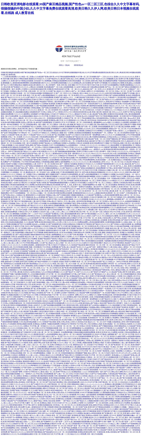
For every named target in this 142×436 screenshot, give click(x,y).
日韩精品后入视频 (56, 133)
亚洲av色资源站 (82, 203)
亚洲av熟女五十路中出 (55, 201)
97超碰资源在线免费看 (126, 81)
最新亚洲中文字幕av (122, 108)
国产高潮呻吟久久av (48, 421)
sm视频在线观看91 (93, 401)
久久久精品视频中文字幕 (117, 305)
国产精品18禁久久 (134, 338)
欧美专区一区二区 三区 (93, 191)
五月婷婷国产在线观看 (27, 251)
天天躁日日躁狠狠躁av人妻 (26, 164)
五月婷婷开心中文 (59, 122)
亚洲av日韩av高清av (26, 170)
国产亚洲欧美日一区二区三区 (112, 413)
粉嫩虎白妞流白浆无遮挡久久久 (34, 85)
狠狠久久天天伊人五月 (87, 128)
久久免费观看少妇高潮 (131, 320)
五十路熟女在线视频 (64, 307)
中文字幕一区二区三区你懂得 (86, 76)
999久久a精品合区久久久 (129, 141)
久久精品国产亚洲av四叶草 (44, 76)
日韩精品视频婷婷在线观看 (35, 363)
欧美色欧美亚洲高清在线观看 (114, 149)
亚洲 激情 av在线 (134, 272)
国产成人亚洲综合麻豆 (39, 288)
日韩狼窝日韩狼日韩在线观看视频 (59, 407)
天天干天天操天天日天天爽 (87, 170)
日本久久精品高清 (14, 239)
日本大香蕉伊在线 (68, 305)
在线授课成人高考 (98, 162)
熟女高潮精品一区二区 (17, 124)
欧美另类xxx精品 (94, 313)
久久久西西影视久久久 (72, 120)
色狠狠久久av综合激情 (126, 313)
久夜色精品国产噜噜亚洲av (32, 160)
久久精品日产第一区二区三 (71, 118)
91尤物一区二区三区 (78, 264)
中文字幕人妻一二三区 (59, 318)
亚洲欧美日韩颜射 (62, 103)
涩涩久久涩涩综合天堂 (79, 322)
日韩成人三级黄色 (112, 182)
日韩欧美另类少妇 (75, 212)
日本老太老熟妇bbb (68, 224)
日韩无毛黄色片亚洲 (23, 153)
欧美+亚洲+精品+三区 (26, 95)
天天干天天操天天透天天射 (121, 288)
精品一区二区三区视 (31, 328)
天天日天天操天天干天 (59, 403)
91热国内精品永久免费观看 (17, 220)
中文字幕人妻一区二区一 (51, 189)
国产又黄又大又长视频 (38, 203)
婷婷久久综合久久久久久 (98, 97)
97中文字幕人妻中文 (30, 131)
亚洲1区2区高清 (101, 332)
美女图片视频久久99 (112, 293)
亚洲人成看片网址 (35, 342)
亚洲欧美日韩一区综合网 (16, 347)
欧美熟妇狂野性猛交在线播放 (103, 236)
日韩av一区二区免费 (15, 137)
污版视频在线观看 (110, 241)
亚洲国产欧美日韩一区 (30, 307)
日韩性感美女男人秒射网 (81, 232)
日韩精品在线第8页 (112, 232)
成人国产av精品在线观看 (21, 234)
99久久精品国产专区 (66, 110)
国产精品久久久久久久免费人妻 (85, 124)
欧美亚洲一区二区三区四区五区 (62, 380)
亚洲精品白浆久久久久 (67, 259)
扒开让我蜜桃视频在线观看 (14, 230)
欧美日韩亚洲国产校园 (103, 388)
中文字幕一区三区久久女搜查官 (63, 295)
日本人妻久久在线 (70, 338)
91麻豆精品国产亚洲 (82, 97)
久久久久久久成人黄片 (106, 369)
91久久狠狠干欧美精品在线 (110, 141)
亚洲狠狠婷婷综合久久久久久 (83, 193)
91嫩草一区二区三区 (32, 403)
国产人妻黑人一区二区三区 (34, 168)
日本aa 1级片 (84, 276)
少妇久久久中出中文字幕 (88, 382)
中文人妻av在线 (69, 201)
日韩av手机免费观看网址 (86, 160)
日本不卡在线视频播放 (57, 145)
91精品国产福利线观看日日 (84, 334)
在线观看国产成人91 (29, 126)
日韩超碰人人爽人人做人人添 (24, 345)
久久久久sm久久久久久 (97, 93)
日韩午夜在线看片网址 (14, 160)
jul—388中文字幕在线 (67, 108)
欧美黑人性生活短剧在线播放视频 (21, 106)
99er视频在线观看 (12, 295)
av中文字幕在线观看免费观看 (65, 76)
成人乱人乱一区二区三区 (52, 394)
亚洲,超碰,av (129, 83)
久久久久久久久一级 (23, 392)
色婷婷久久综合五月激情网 (93, 197)
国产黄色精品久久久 (99, 274)
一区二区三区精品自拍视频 (32, 93)
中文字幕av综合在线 (122, 253)
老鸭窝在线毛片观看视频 (21, 108)
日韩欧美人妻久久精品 (80, 93)
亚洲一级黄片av (84, 249)
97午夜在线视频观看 (67, 172)
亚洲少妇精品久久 (20, 218)
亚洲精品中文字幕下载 (9, 201)
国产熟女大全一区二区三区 (77, 419)
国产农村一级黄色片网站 (123, 236)
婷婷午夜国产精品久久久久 (94, 147)
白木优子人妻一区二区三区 (74, 191)
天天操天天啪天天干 (134, 295)
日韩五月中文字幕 (72, 378)
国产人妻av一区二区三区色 (63, 374)
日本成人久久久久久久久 (89, 145)
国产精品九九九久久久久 (101, 224)
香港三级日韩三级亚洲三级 (101, 112)
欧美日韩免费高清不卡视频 (99, 143)
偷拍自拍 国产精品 (128, 245)
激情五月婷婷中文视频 (9, 164)
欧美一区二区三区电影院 (33, 301)
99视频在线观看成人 (52, 168)
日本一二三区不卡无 (34, 214)
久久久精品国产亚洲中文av (20, 336)
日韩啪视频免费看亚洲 (75, 139)
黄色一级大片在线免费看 (10, 116)
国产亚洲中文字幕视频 (99, 83)
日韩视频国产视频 (7, 274)
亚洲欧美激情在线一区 (17, 303)
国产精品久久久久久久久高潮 (88, 301)
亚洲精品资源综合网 (36, 253)
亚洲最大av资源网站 (68, 143)
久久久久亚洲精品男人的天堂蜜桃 (79, 83)
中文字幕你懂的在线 (24, 201)
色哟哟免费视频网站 (20, 216)
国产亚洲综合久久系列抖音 (58, 141)
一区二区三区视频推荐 (102, 311)
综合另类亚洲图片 (96, 243)
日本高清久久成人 (118, 363)
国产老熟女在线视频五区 (130, 87)
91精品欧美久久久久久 (111, 349)
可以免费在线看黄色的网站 (127, 147)
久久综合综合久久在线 (126, 382)
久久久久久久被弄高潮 (84, 259)
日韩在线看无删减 (22, 426)
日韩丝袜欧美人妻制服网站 (92, 122)
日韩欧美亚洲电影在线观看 (46, 349)
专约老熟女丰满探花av (100, 257)
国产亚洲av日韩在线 (91, 363)
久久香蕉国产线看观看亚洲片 (104, 164)
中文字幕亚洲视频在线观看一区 (110, 116)
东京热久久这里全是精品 (62, 270)
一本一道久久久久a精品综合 (80, 89)
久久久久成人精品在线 (123, 164)
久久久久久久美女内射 (31, 137)
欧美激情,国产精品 (78, 415)
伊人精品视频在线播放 (21, 112)
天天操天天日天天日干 (78, 178)
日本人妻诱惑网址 (129, 197)
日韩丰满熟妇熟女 (15, 85)
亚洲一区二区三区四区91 (123, 191)
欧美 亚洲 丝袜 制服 (49, 342)
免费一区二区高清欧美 (70, 230)
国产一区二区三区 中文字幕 (124, 334)
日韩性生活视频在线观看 (51, 147)
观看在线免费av (134, 261)
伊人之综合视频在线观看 (36, 274)
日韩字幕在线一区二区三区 (109, 189)
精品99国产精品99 (106, 303)
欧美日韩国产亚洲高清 (120, 307)
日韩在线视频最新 (104, 126)
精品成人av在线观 (38, 224)
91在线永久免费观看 (18, 355)
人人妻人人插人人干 (114, 380)
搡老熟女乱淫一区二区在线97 (36, 172)
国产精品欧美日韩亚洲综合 (81, 270)
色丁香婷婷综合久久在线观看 (11, 264)
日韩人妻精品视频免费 (120, 365)
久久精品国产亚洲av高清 (115, 386)
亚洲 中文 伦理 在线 (81, 172)
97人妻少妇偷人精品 (114, 247)
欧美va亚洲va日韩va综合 (113, 320)
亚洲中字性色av (61, 372)
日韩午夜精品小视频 (36, 207)
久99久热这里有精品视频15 (28, 322)
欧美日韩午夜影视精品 (113, 93)
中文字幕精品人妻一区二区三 (39, 276)
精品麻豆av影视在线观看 (92, 413)
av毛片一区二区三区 (99, 386)
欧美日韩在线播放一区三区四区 (79, 81)
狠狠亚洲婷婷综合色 (51, 232)
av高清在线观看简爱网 (111, 195)
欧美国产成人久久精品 (104, 261)
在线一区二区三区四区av (100, 201)
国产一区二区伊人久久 (98, 89)
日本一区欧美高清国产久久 (92, 103)
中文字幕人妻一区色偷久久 (111, 284)
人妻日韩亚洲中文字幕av (62, 101)
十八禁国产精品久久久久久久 (71, 299)
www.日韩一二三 (36, 189)
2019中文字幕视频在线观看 (90, 189)
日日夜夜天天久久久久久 (57, 116)
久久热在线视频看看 (53, 299)
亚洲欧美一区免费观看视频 (10, 332)
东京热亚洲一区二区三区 (33, 280)
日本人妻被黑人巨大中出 (83, 79)
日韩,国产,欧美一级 (73, 426)
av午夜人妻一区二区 (88, 426)
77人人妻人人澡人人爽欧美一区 (16, 118)
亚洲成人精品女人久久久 (111, 106)
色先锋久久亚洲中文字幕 (48, 199)
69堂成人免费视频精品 (53, 234)
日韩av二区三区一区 (122, 91)
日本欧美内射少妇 (55, 320)
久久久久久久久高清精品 (15, 328)
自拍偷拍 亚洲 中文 (7, 338)
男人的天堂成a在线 (76, 103)
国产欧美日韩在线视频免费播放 (73, 268)
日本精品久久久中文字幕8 (129, 137)
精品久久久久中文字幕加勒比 (114, 243)
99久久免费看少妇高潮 (33, 185)
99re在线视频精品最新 (54, 203)
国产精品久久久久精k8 (28, 151)
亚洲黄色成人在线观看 (99, 220)
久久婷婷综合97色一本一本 (53, 428)
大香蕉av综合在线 (48, 401)
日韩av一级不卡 (6, 297)
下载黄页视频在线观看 (42, 128)
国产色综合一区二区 (72, 388)
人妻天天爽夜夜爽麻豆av (67, 166)
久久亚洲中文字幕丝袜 (116, 209)
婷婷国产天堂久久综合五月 (63, 255)
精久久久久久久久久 (30, 110)
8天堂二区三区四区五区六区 (80, 288)
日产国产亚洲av (26, 367)
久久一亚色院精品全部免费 (51, 118)
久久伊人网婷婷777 (60, 99)
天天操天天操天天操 (80, 374)
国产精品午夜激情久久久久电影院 (46, 261)
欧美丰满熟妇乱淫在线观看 (17, 147)
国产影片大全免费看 (24, 224)
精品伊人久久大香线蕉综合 (98, 417)
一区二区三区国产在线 (79, 407)
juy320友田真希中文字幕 (35, 218)
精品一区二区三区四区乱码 (86, 226)
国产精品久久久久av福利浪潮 (112, 99)
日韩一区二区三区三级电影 (112, 197)
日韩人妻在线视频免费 (132, 114)
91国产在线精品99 (82, 108)
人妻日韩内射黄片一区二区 (91, 99)
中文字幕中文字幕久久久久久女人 (72, 147)
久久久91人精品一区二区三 (43, 270)
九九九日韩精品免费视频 (50, 272)
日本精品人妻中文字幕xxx (36, 139)
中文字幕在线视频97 (99, 428)
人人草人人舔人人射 (23, 103)
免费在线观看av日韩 (132, 180)
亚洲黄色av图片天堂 (56, 120)
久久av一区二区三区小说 (114, 162)
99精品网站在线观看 (97, 87)
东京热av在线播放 (15, 361)
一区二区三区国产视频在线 (108, 139)
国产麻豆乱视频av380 (70, 158)
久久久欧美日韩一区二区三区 (34, 299)
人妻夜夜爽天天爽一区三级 (73, 197)
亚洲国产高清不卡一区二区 (73, 363)
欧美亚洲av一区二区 (64, 149)
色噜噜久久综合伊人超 (41, 212)
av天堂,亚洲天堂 (126, 212)
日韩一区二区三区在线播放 (96, 178)
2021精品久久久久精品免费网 (108, 145)
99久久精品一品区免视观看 (86, 394)
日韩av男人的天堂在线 (88, 120)
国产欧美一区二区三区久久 (35, 249)
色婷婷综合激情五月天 (62, 131)
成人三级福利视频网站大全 (87, 185)
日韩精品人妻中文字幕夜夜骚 (85, 411)
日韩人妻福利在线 (48, 178)
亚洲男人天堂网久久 (23, 89)
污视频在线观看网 (53, 324)
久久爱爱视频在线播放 (107, 392)
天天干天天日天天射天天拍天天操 (87, 85)
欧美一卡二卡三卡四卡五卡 (18, 207)
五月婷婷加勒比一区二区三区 (104, 91)
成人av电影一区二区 (63, 243)
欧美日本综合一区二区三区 (128, 187)
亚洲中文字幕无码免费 (97, 276)
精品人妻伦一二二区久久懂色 (56, 139)
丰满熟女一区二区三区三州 (95, 357)
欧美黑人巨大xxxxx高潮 (82, 95)
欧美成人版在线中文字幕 (91, 141)
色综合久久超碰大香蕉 (50, 301)
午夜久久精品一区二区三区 (10, 155)
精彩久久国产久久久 (94, 216)
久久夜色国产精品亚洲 (77, 245)
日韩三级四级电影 (64, 357)
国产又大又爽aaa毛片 (111, 372)
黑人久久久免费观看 (36, 426)
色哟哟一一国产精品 (63, 401)
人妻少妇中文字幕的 (39, 201)
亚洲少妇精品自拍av (51, 166)
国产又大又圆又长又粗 (76, 135)
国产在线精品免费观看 (117, 95)
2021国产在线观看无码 (53, 224)
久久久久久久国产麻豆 (67, 411)
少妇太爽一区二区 (22, 286)
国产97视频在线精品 (106, 326)
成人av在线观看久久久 (17, 369)
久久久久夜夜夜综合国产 (119, 207)
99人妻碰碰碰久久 (12, 270)
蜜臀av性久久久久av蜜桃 (97, 278)
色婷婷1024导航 (124, 340)
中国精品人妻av (50, 195)
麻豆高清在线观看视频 (20, 320)
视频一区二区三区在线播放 (107, 185)
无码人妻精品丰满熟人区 (82, 257)
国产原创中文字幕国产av (129, 220)
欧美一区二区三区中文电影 (18, 209)
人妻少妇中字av (97, 187)
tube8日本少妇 (107, 153)
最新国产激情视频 (110, 147)
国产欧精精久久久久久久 (19, 87)
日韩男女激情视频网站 (122, 397)
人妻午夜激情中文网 (131, 342)
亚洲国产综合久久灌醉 (118, 176)
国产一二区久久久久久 (105, 76)
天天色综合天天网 (33, 187)
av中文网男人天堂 (126, 293)
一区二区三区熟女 (78, 326)
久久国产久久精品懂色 (43, 318)
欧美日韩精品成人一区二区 (120, 266)
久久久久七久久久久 (13, 245)
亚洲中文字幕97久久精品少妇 (42, 99)
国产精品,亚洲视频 (70, 428)
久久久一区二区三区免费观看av (77, 284)
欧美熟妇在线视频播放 (83, 133)
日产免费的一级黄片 (31, 149)
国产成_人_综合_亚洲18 (124, 166)
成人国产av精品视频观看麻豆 (45, 95)
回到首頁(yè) (78, 65)
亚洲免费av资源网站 (16, 299)
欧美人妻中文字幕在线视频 (52, 209)
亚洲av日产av (52, 112)
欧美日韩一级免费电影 (92, 135)
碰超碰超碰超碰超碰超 (101, 315)
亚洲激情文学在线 (81, 355)
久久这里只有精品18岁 (81, 87)
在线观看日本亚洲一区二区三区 (93, 330)
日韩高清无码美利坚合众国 (81, 112)
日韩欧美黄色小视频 (75, 99)
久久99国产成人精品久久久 (55, 91)
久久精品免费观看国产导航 (84, 397)
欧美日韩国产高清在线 (122, 168)
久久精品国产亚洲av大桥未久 (113, 131)
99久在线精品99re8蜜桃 (116, 83)
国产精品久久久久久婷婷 (54, 197)
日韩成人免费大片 (86, 91)
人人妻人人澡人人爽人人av (58, 212)
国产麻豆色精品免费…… (52, 253)
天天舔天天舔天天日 (111, 353)
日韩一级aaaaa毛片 (129, 118)
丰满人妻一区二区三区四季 (120, 170)
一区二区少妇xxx (32, 193)
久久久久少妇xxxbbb (34, 118)
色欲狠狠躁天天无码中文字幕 (89, 158)
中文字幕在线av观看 (116, 143)
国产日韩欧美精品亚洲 (19, 180)
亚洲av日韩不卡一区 (127, 203)
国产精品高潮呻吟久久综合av (57, 286)
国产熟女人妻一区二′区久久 (41, 153)
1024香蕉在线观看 (27, 245)
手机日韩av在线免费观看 (44, 374)
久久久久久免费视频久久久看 (123, 234)
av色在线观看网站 (52, 334)
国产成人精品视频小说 (60, 135)
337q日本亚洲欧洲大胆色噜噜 (115, 330)
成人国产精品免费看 (120, 430)
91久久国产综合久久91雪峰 (70, 189)
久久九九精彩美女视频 (91, 367)
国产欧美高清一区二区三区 (69, 249)
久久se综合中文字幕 (56, 158)
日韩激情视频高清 (129, 274)
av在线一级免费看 (116, 351)
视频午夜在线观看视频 (66, 220)
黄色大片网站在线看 (21, 79)
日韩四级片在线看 (15, 93)
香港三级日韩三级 (63, 216)
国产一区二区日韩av (34, 147)
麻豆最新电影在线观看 (94, 106)
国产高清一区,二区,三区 (86, 280)
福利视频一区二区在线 (11, 251)
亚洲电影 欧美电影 (48, 103)
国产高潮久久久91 (84, 274)
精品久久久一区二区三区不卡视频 (99, 322)
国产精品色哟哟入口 (27, 318)
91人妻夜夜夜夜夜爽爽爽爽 (19, 83)
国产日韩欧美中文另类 (9, 311)
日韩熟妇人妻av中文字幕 (18, 91)
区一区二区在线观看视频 (130, 380)
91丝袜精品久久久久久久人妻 (90, 205)
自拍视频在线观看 (52, 249)
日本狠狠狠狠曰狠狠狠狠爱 (81, 399)
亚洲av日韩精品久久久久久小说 (61, 345)
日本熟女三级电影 (134, 153)
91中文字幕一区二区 (90, 218)
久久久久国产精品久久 (78, 401)
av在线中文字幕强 (67, 313)
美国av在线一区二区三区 (19, 141)
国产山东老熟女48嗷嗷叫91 (98, 305)
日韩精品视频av (35, 108)
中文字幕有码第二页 (121, 259)
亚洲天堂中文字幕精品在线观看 (22, 81)
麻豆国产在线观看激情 (44, 122)
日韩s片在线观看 (121, 239)
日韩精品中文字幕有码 (66, 155)
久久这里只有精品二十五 (48, 149)
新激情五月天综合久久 (36, 79)
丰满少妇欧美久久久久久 (45, 151)
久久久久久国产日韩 (69, 234)
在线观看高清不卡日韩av (38, 112)
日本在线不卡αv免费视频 (42, 81)
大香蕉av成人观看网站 (93, 340)
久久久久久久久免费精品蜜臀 (77, 222)
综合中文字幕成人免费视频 (104, 334)
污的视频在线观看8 (126, 189)
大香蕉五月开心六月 (64, 112)
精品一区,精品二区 (37, 241)
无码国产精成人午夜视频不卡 (54, 330)
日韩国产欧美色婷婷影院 (39, 158)
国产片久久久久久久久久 (48, 307)
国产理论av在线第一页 (122, 218)
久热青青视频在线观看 (49, 216)
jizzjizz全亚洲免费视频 (41, 424)
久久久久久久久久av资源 (66, 176)
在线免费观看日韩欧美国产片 (34, 313)
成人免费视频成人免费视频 (51, 280)
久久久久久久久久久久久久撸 (81, 162)
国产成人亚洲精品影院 (71, 276)
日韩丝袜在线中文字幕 (104, 120)
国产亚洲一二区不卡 (63, 421)
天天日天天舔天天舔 (115, 124)
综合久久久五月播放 (46, 228)
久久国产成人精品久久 (47, 243)
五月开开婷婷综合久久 (96, 309)
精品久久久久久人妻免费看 (18, 276)
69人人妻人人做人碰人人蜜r (100, 251)
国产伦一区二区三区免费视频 (103, 259)
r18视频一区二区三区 (53, 353)
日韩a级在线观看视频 (16, 185)
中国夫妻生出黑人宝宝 (112, 282)
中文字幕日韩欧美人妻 (28, 359)
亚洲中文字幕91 (79, 241)
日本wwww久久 (117, 112)
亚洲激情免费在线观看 (72, 126)
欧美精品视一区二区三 (88, 180)
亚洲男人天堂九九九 (43, 126)
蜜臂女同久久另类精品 (83, 220)
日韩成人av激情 (28, 417)
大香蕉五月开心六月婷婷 (119, 251)
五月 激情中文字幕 (17, 226)
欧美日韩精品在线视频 (57, 378)
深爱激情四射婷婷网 (110, 103)
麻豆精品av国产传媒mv (91, 303)
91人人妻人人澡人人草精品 (35, 355)
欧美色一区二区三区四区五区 (84, 110)
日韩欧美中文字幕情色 (84, 224)
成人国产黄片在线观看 (124, 378)
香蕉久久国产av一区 (72, 91)
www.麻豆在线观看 (11, 357)
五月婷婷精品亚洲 (11, 241)
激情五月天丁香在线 (74, 116)
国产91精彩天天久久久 (39, 384)
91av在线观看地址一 (72, 145)
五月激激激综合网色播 (22, 288)
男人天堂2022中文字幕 (105, 226)
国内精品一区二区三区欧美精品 (13, 259)
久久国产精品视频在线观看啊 (44, 106)
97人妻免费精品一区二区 (37, 286)
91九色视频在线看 (119, 135)
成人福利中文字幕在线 (104, 328)
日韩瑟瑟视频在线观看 (129, 284)
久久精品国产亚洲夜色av (94, 195)
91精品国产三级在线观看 (19, 191)
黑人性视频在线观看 (12, 170)
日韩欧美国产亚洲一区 (132, 386)
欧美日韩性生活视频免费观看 (54, 205)
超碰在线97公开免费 (12, 261)
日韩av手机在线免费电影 (40, 386)
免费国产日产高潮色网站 (12, 162)
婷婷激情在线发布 (121, 338)
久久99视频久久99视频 (107, 174)
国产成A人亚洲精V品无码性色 (36, 369)
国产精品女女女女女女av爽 (81, 137)
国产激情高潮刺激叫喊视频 (85, 176)
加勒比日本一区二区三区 (117, 128)
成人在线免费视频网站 (70, 280)
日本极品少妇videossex (78, 216)
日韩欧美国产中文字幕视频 (33, 232)
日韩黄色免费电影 (20, 205)
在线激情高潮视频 (131, 201)
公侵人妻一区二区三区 (45, 332)
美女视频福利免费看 (110, 81)
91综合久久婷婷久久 (103, 176)
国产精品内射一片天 (18, 199)
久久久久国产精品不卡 (29, 97)
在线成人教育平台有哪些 (67, 261)
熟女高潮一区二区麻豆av (64, 106)
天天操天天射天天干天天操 (80, 390)
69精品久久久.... (72, 386)
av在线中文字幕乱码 (20, 182)
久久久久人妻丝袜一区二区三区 (104, 166)
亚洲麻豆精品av (116, 160)
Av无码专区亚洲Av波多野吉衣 (103, 239)
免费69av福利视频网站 (62, 162)
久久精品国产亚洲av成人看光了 (17, 135)
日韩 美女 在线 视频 (68, 85)
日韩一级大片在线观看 (30, 143)
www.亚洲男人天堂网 (75, 403)
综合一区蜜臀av (69, 133)
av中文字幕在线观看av (45, 131)
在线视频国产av (36, 103)
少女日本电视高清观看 (65, 199)
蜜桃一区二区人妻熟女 (50, 124)
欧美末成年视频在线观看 (11, 122)
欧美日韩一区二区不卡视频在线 (22, 197)
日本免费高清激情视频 (58, 83)
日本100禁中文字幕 (108, 253)
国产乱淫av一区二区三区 (100, 336)
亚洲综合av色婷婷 (79, 106)
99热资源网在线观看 (47, 137)
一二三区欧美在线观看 (9, 76)
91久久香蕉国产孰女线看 (83, 236)
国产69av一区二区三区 (113, 87)
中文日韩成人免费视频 (50, 247)
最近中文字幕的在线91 (47, 315)
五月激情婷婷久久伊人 (124, 214)
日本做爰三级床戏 (73, 180)
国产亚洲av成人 (68, 79)
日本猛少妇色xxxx (113, 137)
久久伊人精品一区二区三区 (104, 397)
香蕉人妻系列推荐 (23, 189)
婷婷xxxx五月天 (32, 228)
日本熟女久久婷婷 (116, 118)
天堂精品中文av (19, 166)
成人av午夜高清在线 (107, 158)
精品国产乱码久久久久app (80, 247)
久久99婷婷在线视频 (96, 108)
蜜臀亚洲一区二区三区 (58, 180)
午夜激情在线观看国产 (122, 399)
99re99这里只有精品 (123, 174)
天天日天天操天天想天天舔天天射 (15, 334)
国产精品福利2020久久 (51, 432)
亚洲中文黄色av (11, 128)
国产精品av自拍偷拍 (41, 145)
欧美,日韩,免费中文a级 (22, 407)
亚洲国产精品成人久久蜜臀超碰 (49, 143)
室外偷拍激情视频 (14, 268)
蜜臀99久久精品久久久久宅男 (59, 347)
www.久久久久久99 (14, 126)
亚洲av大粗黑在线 (121, 158)
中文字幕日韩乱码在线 (19, 176)
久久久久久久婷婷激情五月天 (31, 365)
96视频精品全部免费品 (78, 282)
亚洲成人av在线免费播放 (50, 160)
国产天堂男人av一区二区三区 (52, 430)
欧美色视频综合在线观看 (94, 241)
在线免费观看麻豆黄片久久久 (39, 83)
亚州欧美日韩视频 (97, 249)
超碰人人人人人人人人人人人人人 (92, 384)
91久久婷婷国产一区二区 (121, 328)
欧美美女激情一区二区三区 (122, 361)
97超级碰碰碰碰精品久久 (21, 378)
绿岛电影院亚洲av (102, 118)
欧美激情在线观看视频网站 (100, 207)
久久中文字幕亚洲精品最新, (29, 243)
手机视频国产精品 (69, 203)
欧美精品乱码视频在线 (97, 172)
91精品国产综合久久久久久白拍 (40, 135)
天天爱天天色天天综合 (47, 399)
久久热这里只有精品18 (131, 162)
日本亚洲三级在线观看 (90, 369)
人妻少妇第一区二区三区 (36, 91)
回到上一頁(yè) (64, 65)
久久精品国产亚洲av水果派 (36, 182)
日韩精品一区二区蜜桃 (9, 99)
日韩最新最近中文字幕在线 (80, 424)
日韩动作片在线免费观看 (69, 174)
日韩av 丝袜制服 (52, 220)
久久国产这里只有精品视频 (35, 282)
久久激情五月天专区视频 (76, 182)
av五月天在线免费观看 (45, 97)
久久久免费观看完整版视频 (72, 430)
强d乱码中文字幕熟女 (113, 101)
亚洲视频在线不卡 (48, 93)
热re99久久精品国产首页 (90, 116)
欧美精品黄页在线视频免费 (54, 303)
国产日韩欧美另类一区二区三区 (68, 361)
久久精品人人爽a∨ (113, 424)
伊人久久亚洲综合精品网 (79, 405)
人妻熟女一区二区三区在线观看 (118, 133)
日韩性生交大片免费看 (29, 239)
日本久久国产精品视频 (32, 226)
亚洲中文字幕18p (129, 112)
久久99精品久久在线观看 (120, 122)
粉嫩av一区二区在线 (45, 193)
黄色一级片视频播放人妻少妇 (16, 291)
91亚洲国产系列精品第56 (28, 419)
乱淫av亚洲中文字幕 (121, 79)
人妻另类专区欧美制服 (83, 201)
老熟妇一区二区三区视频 (79, 417)
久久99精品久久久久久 (121, 110)
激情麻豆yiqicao (76, 315)
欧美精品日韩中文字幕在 (100, 95)
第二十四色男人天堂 (82, 155)
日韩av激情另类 (102, 124)
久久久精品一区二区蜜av (26, 76)
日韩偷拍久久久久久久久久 (61, 359)
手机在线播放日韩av (89, 118)
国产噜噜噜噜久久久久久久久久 (17, 397)
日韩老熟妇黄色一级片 (34, 124)
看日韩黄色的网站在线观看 (62, 193)
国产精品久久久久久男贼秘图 (103, 79)
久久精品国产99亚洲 (105, 430)
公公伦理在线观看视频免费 (18, 253)
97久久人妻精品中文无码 (77, 114)
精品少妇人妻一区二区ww (25, 120)
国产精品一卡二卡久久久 (107, 378)
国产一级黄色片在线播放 (63, 137)
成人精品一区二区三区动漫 (91, 266)
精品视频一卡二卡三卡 (84, 234)
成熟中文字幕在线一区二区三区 (53, 388)
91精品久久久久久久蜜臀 (66, 239)
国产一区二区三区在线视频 (80, 101)
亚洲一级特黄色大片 (75, 153)
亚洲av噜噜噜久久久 (8, 278)
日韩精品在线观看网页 (60, 81)
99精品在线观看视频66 (80, 307)
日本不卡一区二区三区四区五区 (48, 164)
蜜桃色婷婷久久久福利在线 (35, 195)
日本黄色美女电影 (125, 182)
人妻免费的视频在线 (20, 178)
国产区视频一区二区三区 (59, 278)
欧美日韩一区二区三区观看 (17, 228)
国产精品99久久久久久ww (50, 187)
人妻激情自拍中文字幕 (59, 153)
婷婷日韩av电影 (96, 81)
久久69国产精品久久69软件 (40, 390)
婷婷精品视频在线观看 (24, 324)
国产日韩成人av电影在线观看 (121, 224)
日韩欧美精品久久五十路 (13, 110)
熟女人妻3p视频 (75, 347)
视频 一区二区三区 (104, 363)
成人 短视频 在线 (53, 172)
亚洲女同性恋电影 (114, 220)
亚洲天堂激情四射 (113, 419)
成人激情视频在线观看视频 (80, 421)
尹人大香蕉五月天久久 (36, 428)
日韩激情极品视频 (47, 162)
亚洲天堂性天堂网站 (8, 103)
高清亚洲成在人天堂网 (114, 276)
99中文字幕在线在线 (130, 99)
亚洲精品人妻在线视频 (51, 236)
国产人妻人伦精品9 (102, 212)
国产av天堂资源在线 (133, 428)
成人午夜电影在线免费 (44, 251)
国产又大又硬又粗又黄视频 (120, 126)
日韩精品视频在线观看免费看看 (76, 309)
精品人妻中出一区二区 (127, 195)
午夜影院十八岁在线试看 (117, 97)
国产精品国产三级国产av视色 (126, 367)
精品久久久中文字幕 (41, 116)
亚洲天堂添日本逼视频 (92, 253)
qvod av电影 (106, 122)
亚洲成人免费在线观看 (42, 278)
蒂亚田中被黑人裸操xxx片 (36, 220)
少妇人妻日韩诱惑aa (72, 205)
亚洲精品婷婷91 (105, 307)
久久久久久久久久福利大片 (80, 243)
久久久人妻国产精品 (51, 241)
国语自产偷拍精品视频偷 (39, 378)
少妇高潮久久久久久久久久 (56, 297)
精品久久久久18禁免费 (85, 209)
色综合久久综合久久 (98, 101)
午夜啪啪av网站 (94, 307)
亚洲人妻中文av (43, 413)
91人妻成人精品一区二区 (64, 95)
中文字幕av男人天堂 (67, 187)
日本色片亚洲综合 (91, 326)
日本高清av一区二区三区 (61, 405)
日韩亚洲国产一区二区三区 (103, 234)
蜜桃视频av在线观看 (114, 199)
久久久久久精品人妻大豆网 (17, 187)
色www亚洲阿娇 (39, 197)
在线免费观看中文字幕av (104, 168)
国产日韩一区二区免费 (89, 126)
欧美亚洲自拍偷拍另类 (38, 89)
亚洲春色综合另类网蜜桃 (109, 313)
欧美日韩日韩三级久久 (26, 128)
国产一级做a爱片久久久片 (25, 278)
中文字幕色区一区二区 (74, 122)
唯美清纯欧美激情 (15, 405)
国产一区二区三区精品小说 (131, 199)
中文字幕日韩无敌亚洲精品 (30, 162)
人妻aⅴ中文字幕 (51, 282)
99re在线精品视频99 (26, 116)
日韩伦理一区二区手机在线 (116, 264)
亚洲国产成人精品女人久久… (64, 97)
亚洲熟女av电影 (67, 257)
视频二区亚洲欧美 (35, 247)
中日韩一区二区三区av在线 (30, 268)
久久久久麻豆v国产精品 (16, 168)
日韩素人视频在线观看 (84, 342)
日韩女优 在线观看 (82, 143)
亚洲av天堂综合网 (124, 103)
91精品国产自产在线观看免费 (16, 401)
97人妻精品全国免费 (124, 299)
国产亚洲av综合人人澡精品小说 (14, 195)
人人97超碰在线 (130, 131)
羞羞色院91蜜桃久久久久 (31, 361)
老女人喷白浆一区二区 (114, 274)
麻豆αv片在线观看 (9, 324)
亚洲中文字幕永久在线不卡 (86, 151)
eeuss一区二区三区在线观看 (78, 318)
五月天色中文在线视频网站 (109, 85)
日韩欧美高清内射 (32, 199)
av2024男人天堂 (60, 222)
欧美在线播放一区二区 (111, 324)
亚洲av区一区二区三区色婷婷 (48, 110)
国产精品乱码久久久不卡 (110, 359)
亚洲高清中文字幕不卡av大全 (117, 89)
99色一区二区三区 (88, 212)
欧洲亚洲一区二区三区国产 (115, 193)
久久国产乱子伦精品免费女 (97, 374)
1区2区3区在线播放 (125, 216)
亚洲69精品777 (109, 108)
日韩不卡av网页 (10, 153)
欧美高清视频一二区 (103, 160)
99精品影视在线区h (58, 284)
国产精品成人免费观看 (80, 149)
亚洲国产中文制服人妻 (130, 93)
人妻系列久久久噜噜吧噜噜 (38, 141)
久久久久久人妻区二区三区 (105, 214)
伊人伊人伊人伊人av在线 (127, 353)
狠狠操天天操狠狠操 (63, 315)
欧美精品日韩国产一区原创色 (101, 288)
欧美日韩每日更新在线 (29, 255)
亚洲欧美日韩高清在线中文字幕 (58, 89)
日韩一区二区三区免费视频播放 (70, 328)
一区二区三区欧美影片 (17, 282)
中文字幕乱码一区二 (24, 133)
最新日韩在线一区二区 (93, 245)
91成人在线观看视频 (66, 87)
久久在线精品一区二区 (17, 172)
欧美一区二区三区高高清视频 (23, 101)
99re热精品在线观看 (41, 120)
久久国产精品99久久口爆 (54, 79)
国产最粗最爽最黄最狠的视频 (65, 151)
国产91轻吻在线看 (63, 195)
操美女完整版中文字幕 (70, 128)
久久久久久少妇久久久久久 (92, 153)
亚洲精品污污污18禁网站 (94, 131)
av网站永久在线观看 (36, 87)
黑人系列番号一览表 (53, 85)
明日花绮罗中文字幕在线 (125, 205)
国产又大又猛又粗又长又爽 (96, 419)
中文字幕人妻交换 (108, 191)
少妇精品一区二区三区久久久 (13, 313)
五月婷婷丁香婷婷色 (67, 293)
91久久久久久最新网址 (22, 114)
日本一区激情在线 (113, 178)
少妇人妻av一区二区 (64, 264)
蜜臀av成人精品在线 (118, 311)
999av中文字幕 (115, 212)
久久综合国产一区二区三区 (115, 278)
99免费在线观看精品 (126, 85)
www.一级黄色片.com (95, 149)
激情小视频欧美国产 (53, 174)
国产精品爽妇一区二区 (84, 166)
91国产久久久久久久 (83, 272)
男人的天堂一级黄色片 (110, 340)
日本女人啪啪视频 (38, 174)
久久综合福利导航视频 (121, 226)
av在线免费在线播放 (133, 336)
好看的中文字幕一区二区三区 (21, 330)
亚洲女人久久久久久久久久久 (124, 76)
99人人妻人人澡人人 (70, 209)
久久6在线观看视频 (129, 286)
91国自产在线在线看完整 (97, 203)
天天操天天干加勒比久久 (104, 110)
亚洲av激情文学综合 (63, 291)
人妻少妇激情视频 (17, 232)
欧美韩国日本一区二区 (45, 255)
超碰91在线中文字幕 (107, 376)
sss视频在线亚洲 (99, 193)
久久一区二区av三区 (128, 106)
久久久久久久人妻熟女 (21, 326)
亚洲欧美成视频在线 (45, 405)
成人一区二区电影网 (75, 141)
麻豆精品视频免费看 (97, 320)
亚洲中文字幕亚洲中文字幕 (106, 411)
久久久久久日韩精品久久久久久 (38, 180)
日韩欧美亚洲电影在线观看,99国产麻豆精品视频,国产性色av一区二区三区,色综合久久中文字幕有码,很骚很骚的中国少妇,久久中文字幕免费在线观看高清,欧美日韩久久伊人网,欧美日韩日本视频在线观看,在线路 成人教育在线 (70, 8)
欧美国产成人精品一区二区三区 (82, 311)
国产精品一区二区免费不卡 (26, 349)
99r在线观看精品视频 (108, 205)
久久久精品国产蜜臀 (62, 178)
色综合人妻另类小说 (28, 122)
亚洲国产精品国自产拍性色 (43, 101)
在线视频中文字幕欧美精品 (131, 101)
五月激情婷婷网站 (126, 145)
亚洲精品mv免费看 (39, 324)
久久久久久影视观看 (77, 131)
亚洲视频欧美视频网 (16, 149)
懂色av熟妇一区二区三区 (84, 239)
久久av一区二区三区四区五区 (51, 268)
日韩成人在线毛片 (33, 305)
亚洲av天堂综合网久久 (106, 218)
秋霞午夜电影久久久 (64, 340)
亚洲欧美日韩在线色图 (115, 114)
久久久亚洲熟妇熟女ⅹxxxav (94, 268)
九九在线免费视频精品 (131, 315)
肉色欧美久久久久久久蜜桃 (108, 409)
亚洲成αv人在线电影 (30, 376)
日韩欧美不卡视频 (129, 124)
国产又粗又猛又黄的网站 (54, 382)
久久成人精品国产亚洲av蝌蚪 (96, 114)
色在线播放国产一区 (51, 87)
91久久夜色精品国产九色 (33, 411)
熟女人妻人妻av (101, 280)
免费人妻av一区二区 (48, 291)
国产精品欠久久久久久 (12, 97)
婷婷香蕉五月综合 (124, 185)
